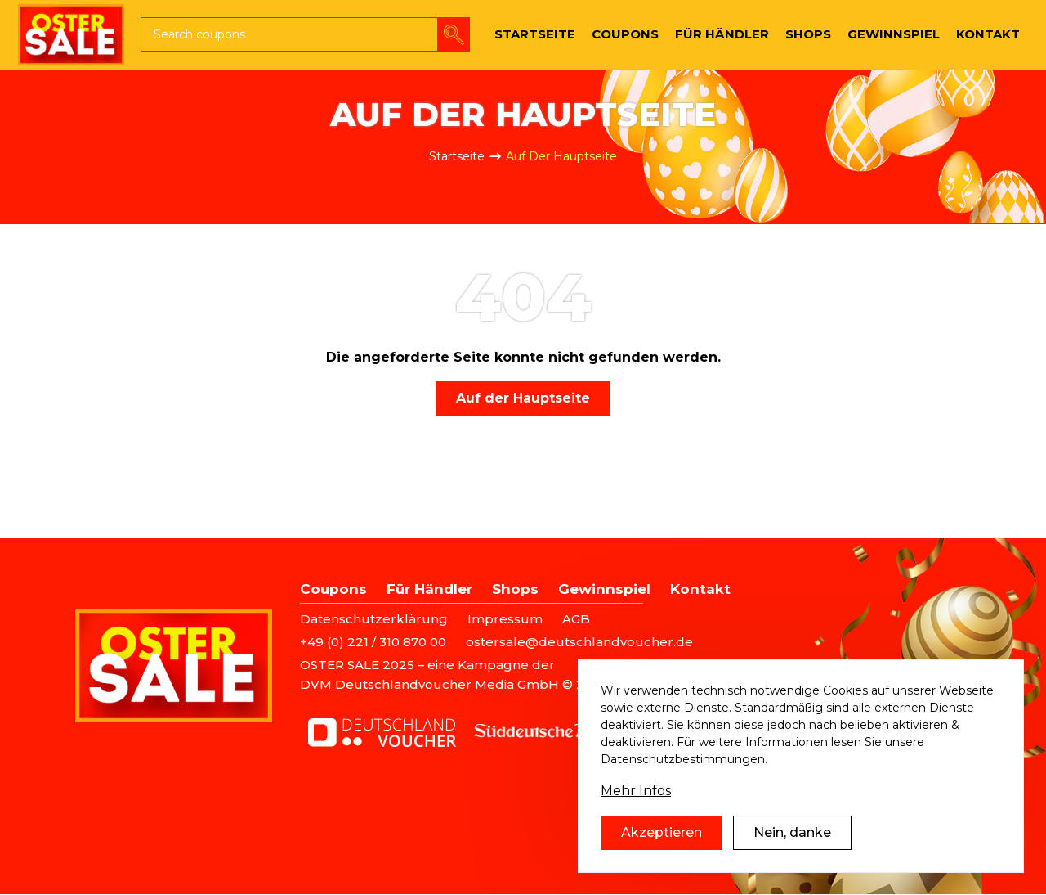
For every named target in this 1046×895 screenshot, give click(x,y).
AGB (576, 619)
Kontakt (700, 589)
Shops (515, 589)
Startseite (457, 156)
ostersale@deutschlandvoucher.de (579, 642)
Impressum (505, 619)
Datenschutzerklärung (374, 619)
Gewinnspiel (604, 589)
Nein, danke (792, 840)
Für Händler (429, 589)
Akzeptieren (661, 840)
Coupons (333, 589)
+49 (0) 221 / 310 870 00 (373, 642)
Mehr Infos (636, 799)
